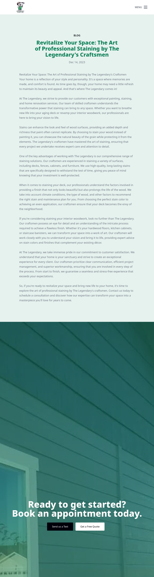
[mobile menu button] (145, 7)
